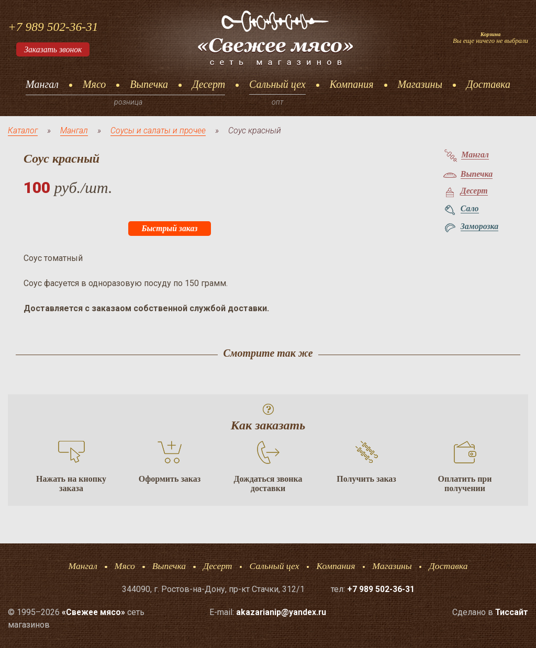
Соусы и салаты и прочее (159, 130)
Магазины (420, 84)
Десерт (208, 84)
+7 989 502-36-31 (54, 26)
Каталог (23, 130)
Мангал (42, 84)
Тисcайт (511, 612)
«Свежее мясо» (94, 612)
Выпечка (149, 84)
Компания (352, 84)
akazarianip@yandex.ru (281, 612)
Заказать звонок (54, 49)
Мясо (94, 84)
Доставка (488, 84)
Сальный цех (277, 84)
